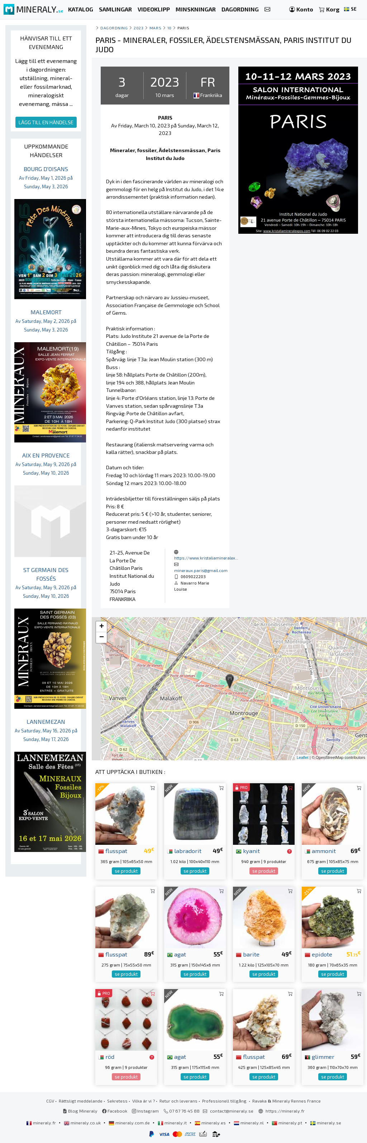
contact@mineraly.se (231, 1110)
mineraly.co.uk (83, 1122)
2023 (138, 27)
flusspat (112, 850)
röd (106, 1056)
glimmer (319, 1056)
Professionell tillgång (225, 1100)
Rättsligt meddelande (81, 1100)
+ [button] (101, 626)
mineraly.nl (249, 1122)
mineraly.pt (287, 1122)
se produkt (126, 871)
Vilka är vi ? (143, 1100)
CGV (50, 1100)
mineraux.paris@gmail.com (201, 570)
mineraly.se (325, 1122)
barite (247, 954)
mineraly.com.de (130, 1122)
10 (169, 27)
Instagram (145, 1110)
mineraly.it (173, 1122)
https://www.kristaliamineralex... (206, 557)
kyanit (248, 850)
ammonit (320, 850)
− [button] (101, 637)
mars (155, 27)
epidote (318, 954)
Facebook (114, 1110)
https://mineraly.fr (285, 1110)
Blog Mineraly (80, 1110)
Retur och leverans (178, 1100)
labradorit (184, 850)
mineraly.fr (41, 1122)
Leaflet (303, 757)
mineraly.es (211, 1122)
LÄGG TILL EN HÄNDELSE (46, 122)
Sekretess (117, 1100)
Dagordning (114, 27)
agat (176, 954)
